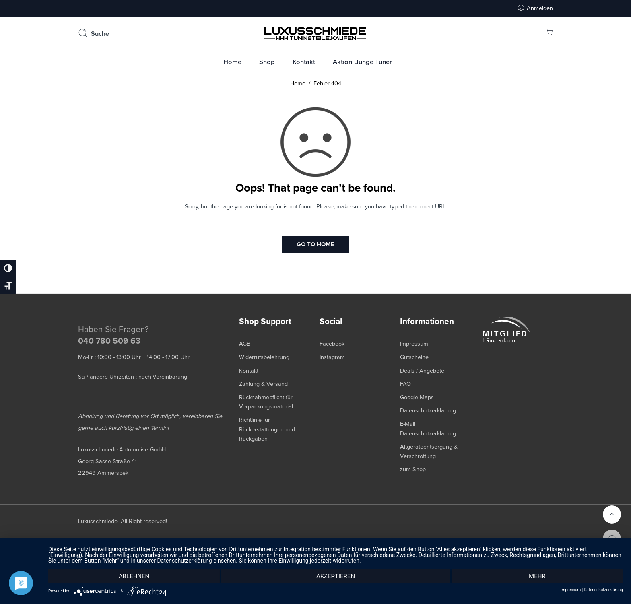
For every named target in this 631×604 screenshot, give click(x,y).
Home (297, 83)
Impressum (571, 590)
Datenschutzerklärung (603, 590)
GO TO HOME (315, 244)
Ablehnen (134, 576)
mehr (537, 576)
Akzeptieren (335, 576)
